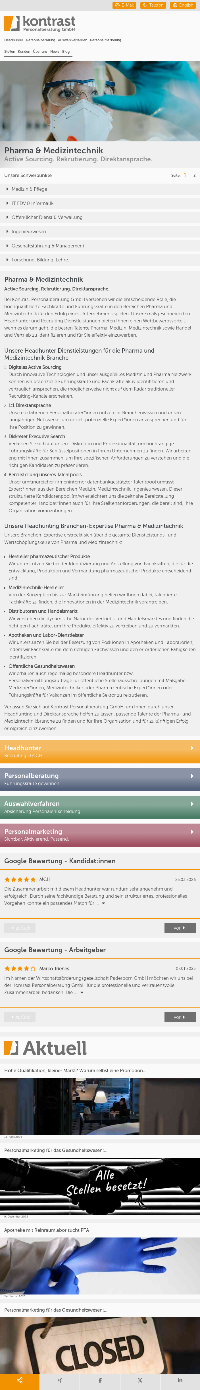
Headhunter (13, 40)
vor (180, 928)
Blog (66, 51)
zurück (20, 928)
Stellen (9, 51)
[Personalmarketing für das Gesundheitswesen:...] (100, 1181)
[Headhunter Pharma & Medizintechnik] (100, 752)
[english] (183, 5)
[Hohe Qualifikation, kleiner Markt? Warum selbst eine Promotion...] (100, 1101)
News (54, 51)
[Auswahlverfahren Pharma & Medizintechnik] (100, 807)
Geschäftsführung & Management (44, 246)
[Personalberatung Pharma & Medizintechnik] (100, 779)
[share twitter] (140, 1382)
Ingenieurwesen (25, 231)
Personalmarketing (105, 40)
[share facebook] (100, 1382)
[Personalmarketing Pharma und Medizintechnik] (100, 835)
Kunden (24, 51)
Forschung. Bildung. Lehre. (36, 260)
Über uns (40, 51)
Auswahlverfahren (72, 40)
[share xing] (60, 1382)
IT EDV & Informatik (28, 203)
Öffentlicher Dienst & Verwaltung (43, 217)
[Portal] (102, 25)
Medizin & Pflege (25, 189)
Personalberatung (40, 40)
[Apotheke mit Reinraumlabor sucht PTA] (100, 1261)
